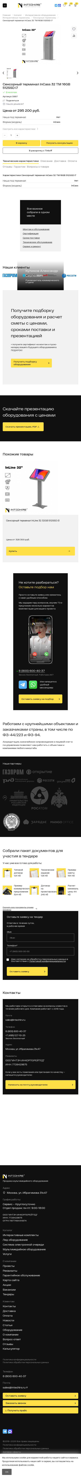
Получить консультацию (59, 143)
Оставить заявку (19, 971)
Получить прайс (17, 1410)
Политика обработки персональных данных (26, 1362)
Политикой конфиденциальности (47, 961)
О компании (10, 1334)
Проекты (8, 1266)
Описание (46, 161)
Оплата (72, 161)
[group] (40, 45)
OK (6, 1472)
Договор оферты (12, 1452)
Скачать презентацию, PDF (21, 426)
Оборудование (12, 1330)
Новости (8, 1320)
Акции (7, 1284)
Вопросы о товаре (38, 166)
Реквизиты (10, 1270)
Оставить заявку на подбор (37, 699)
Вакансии (9, 1289)
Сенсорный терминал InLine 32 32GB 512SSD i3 (32, 520)
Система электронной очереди (23, 1244)
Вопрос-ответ (12, 1339)
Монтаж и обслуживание (36, 229)
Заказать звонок (15, 1403)
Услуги (7, 1254)
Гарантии (19, 166)
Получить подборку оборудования (25, 363)
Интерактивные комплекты (21, 1235)
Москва (12, 1192)
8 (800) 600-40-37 (32, 670)
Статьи (7, 1325)
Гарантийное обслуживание (21, 1275)
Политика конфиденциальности (19, 1360)
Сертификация (30, 234)
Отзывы (7, 166)
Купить (39, 551)
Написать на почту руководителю (28, 1084)
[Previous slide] (3, 73)
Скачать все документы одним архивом (18, 908)
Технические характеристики (21, 161)
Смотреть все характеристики (19, 129)
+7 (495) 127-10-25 (15, 1035)
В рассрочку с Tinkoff (40, 150)
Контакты (9, 1306)
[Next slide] (77, 73)
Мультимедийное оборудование (24, 1249)
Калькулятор (11, 1348)
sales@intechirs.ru (15, 1020)
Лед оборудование (15, 1239)
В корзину (21, 143)
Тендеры (8, 1294)
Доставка (60, 161)
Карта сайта (11, 1280)
